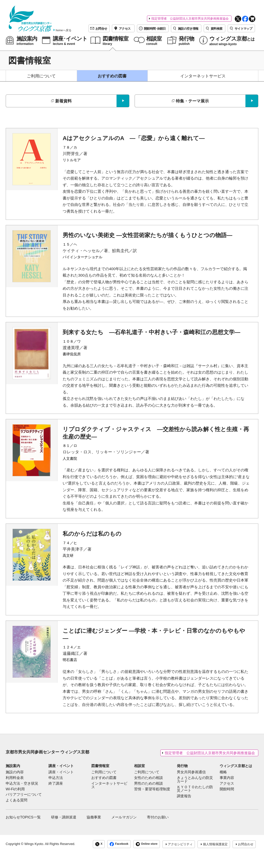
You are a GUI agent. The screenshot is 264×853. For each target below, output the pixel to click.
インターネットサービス (203, 76)
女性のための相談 (148, 778)
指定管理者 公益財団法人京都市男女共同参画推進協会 (190, 18)
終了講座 (55, 783)
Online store (147, 844)
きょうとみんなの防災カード (195, 779)
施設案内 (13, 766)
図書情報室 (100, 766)
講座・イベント (61, 766)
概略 (223, 772)
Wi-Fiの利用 (15, 789)
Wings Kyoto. (34, 844)
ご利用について (41, 76)
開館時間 (227, 789)
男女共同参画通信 (191, 772)
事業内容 (227, 778)
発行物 (182, 766)
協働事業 (94, 817)
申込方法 (55, 778)
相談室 (139, 766)
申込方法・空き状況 (22, 783)
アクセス (227, 783)
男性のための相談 (148, 783)
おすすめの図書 (112, 76)
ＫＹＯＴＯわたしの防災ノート (195, 789)
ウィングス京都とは (236, 766)
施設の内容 (15, 772)
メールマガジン (124, 817)
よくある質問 (16, 800)
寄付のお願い (158, 817)
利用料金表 (15, 778)
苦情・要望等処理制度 (152, 789)
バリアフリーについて (24, 794)
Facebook (119, 844)
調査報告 (184, 796)
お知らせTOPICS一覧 (23, 817)
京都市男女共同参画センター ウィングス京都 (47, 752)
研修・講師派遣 (63, 817)
